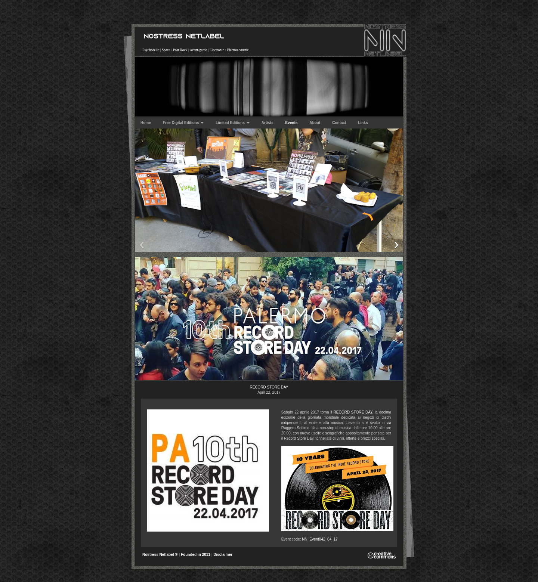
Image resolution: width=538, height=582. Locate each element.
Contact (339, 123)
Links (363, 123)
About (314, 123)
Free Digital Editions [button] (183, 123)
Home (145, 123)
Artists (267, 123)
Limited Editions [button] (233, 123)
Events (291, 123)
